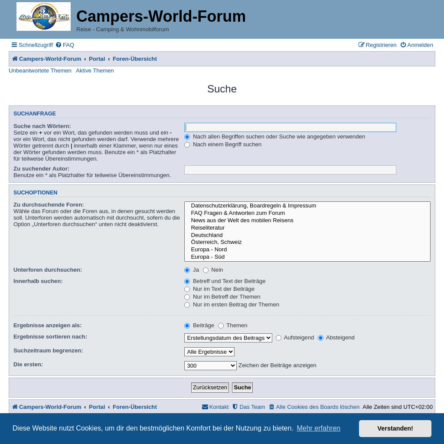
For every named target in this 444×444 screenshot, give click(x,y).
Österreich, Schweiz (307, 242)
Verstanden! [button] (395, 428)
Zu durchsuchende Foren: (48, 204)
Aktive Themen (95, 70)
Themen (233, 325)
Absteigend (336, 337)
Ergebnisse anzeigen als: (47, 325)
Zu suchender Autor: (41, 168)
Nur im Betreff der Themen (222, 296)
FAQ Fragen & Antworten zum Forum (307, 213)
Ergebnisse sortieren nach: (50, 336)
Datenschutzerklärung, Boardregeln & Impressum (307, 206)
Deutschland (307, 235)
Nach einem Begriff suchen (222, 144)
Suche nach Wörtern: (42, 126)
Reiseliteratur (307, 228)
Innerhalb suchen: (38, 281)
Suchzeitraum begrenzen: (48, 350)
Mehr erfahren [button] (318, 428)
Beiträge (199, 325)
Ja (191, 269)
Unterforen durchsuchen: (47, 269)
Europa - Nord (307, 249)
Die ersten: (28, 364)
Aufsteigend (295, 337)
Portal (97, 59)
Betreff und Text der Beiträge (224, 281)
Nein (213, 269)
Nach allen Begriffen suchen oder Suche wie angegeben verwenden (274, 136)
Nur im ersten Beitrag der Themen (231, 304)
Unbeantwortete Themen (40, 70)
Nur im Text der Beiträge (219, 289)
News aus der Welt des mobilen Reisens (307, 220)
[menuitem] (64, 45)
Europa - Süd (307, 257)
